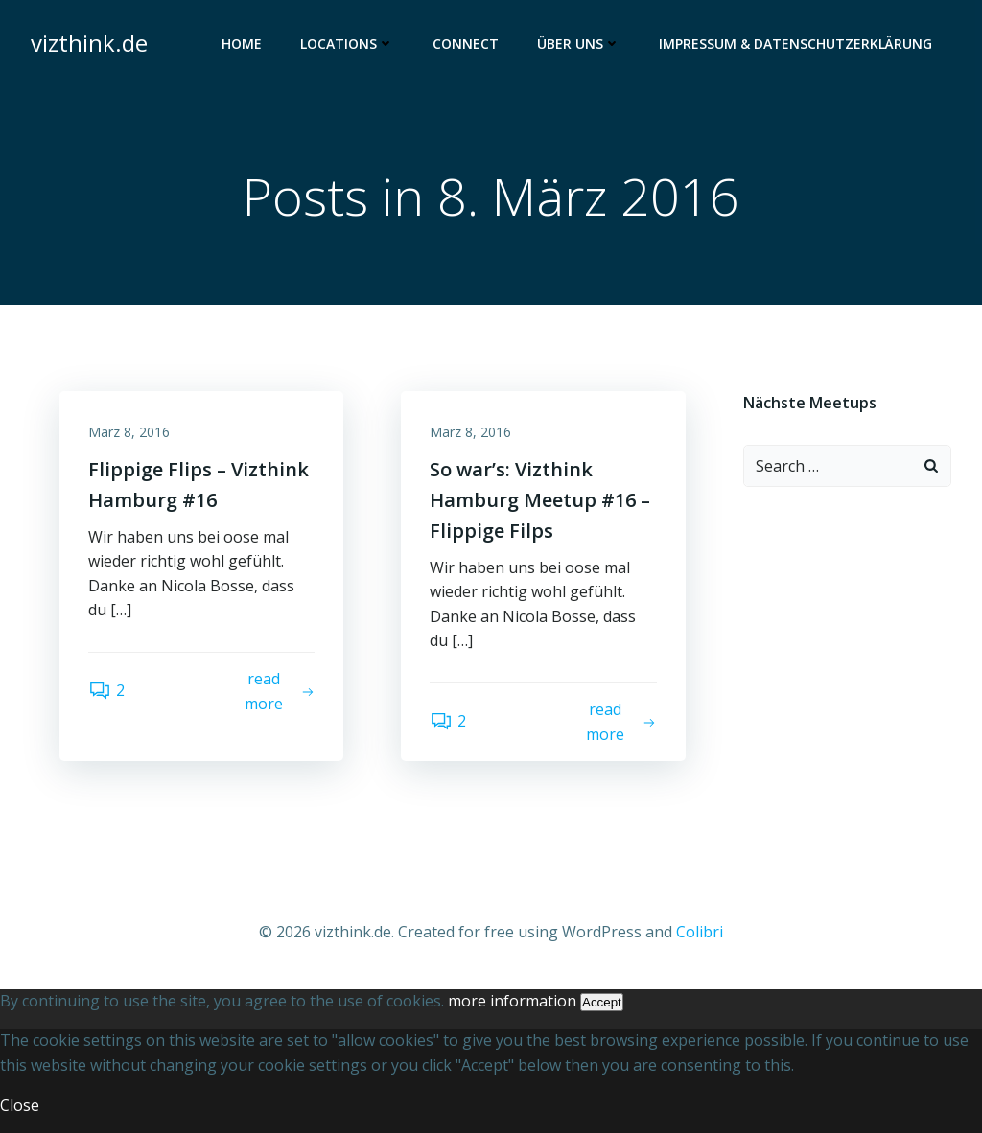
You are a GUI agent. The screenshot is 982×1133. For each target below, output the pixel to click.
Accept (601, 1002)
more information (512, 1000)
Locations (347, 44)
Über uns (578, 44)
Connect (466, 44)
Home (242, 44)
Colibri (699, 931)
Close (19, 1105)
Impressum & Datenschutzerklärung (795, 44)
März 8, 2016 (129, 432)
